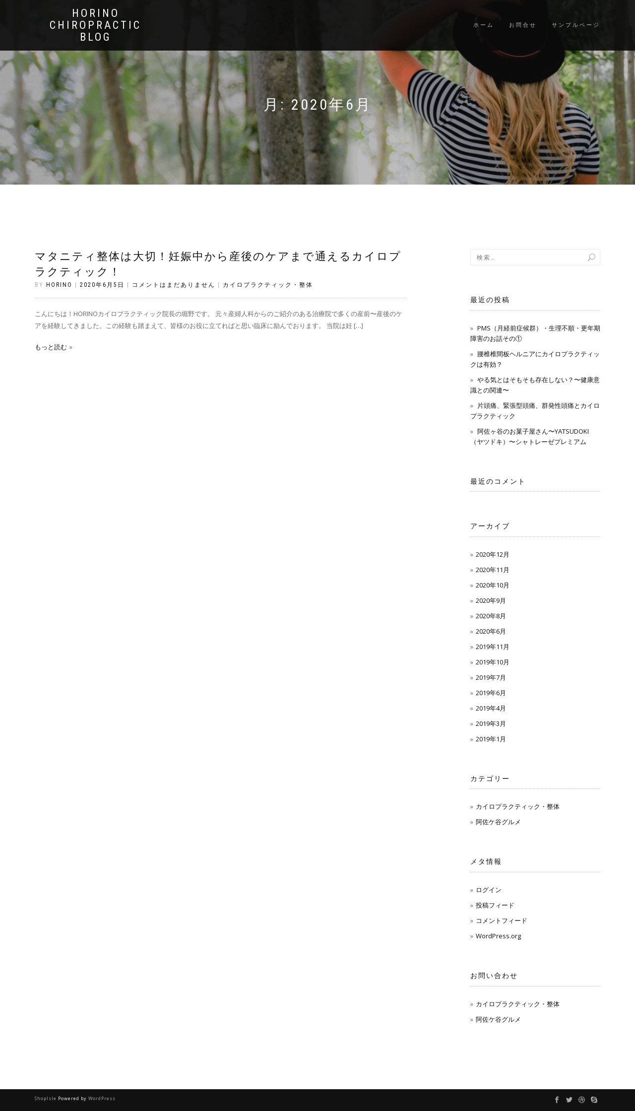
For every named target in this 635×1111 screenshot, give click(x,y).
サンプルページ (576, 25)
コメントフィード (501, 920)
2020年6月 (491, 631)
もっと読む (51, 346)
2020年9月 (491, 600)
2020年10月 (492, 585)
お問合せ (523, 25)
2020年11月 (492, 569)
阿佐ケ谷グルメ (498, 821)
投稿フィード (495, 905)
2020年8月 (491, 615)
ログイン (489, 889)
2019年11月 (492, 646)
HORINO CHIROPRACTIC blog (95, 25)
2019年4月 (491, 708)
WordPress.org (498, 935)
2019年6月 (491, 692)
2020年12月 (492, 554)
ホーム (483, 25)
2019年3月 (491, 723)
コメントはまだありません (173, 284)
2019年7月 (491, 677)
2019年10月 (492, 661)
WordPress (102, 1098)
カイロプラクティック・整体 (268, 284)
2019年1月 (491, 738)
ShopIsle (46, 1098)
